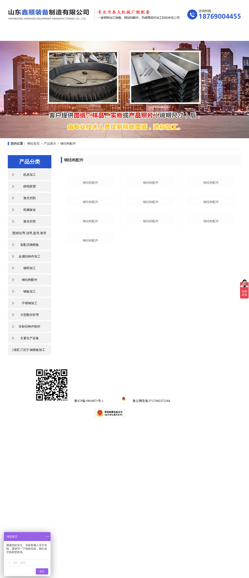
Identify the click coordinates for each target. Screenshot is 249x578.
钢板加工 (29, 291)
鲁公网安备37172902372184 (145, 558)
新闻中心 (123, 34)
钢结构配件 (68, 143)
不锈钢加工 (29, 303)
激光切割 (29, 198)
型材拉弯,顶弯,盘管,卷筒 (29, 233)
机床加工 (29, 174)
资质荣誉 (156, 34)
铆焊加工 (29, 268)
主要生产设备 (29, 338)
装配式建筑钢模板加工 (29, 349)
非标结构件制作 (29, 326)
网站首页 (24, 34)
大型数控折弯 (29, 314)
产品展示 (90, 34)
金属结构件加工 (29, 256)
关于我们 (57, 34)
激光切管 (29, 221)
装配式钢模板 (29, 244)
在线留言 (189, 34)
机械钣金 (29, 209)
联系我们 (222, 34)
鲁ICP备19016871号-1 (88, 558)
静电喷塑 (29, 186)
